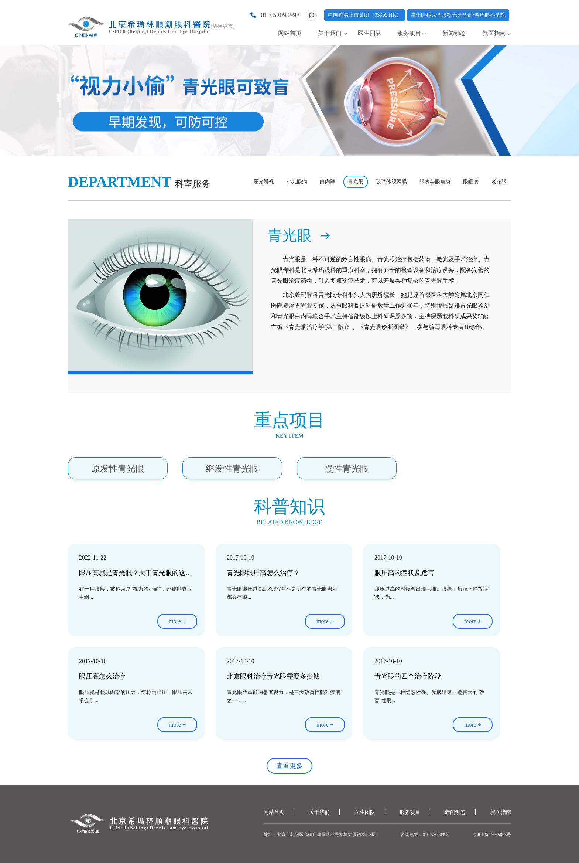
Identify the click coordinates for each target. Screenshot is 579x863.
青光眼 (355, 181)
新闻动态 (454, 33)
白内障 (327, 181)
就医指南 (494, 33)
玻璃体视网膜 (391, 181)
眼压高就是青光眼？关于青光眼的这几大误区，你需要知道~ (167, 573)
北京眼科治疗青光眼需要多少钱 (273, 676)
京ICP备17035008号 (492, 834)
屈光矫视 (263, 181)
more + (177, 621)
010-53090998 (280, 15)
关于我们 (330, 33)
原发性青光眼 (117, 468)
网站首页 (290, 33)
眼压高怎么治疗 (102, 676)
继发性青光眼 (232, 468)
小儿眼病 (297, 181)
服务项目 (409, 33)
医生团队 (369, 33)
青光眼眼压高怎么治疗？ (263, 573)
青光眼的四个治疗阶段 (407, 676)
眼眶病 (471, 181)
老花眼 (499, 181)
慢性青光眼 (347, 468)
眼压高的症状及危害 (404, 573)
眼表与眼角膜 (434, 181)
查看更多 (289, 765)
